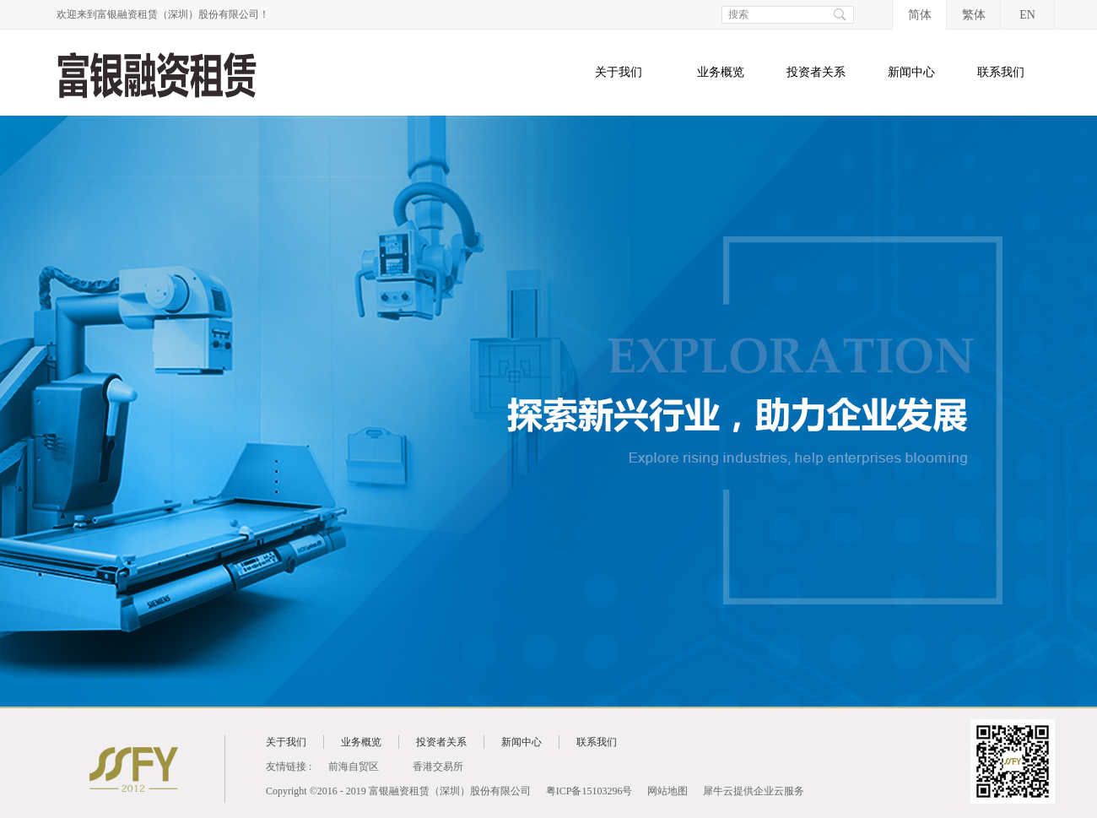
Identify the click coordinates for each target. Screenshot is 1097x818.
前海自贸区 (353, 766)
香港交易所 (438, 766)
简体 (920, 14)
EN (1027, 14)
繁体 (974, 14)
